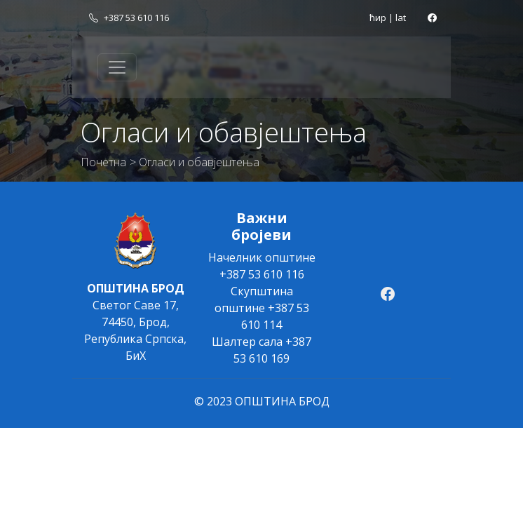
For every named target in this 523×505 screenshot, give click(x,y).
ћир (377, 17)
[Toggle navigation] (117, 67)
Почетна (103, 162)
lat (400, 17)
